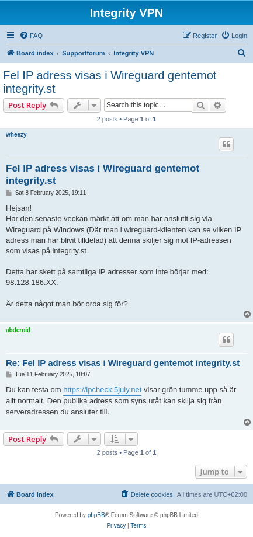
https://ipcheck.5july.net (102, 389)
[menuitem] (31, 36)
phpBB (96, 515)
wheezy (16, 134)
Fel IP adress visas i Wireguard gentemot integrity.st (109, 82)
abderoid (18, 330)
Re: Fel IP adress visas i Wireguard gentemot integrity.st (123, 363)
